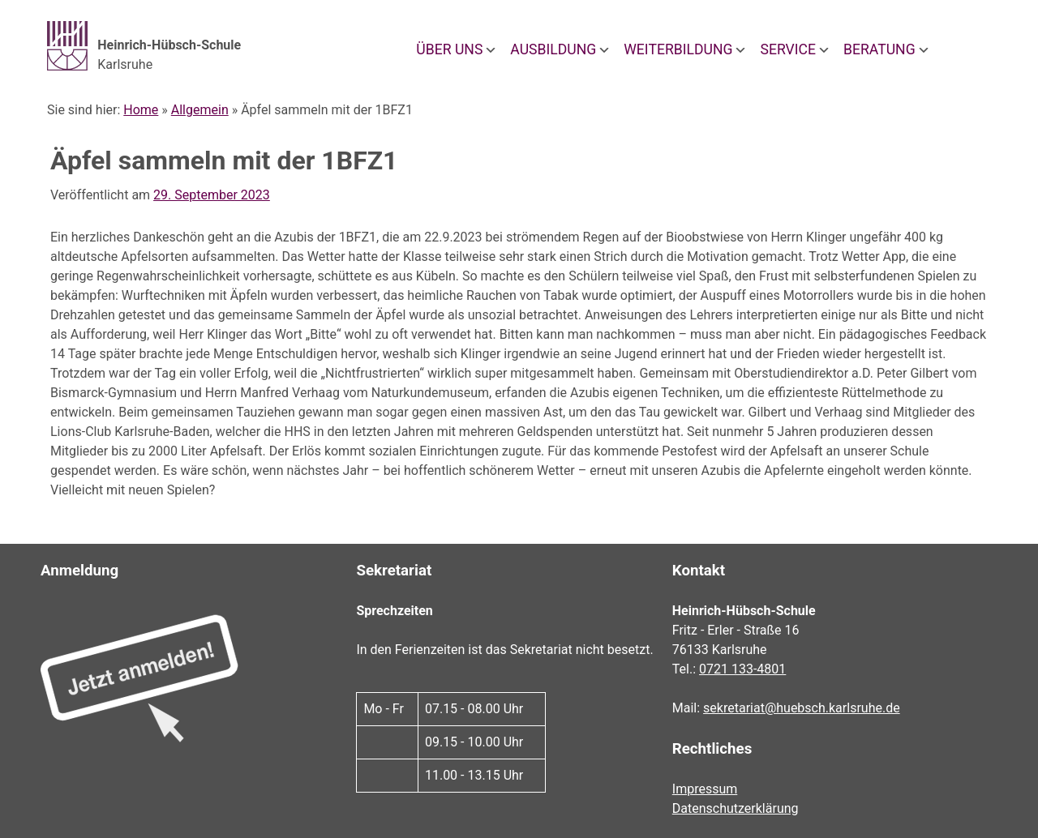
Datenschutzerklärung (735, 808)
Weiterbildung (678, 49)
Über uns (449, 49)
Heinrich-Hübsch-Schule (169, 45)
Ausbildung (553, 49)
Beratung (879, 49)
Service (788, 49)
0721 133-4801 (742, 669)
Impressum (705, 789)
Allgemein (200, 110)
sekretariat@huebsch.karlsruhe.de (801, 708)
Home (140, 110)
